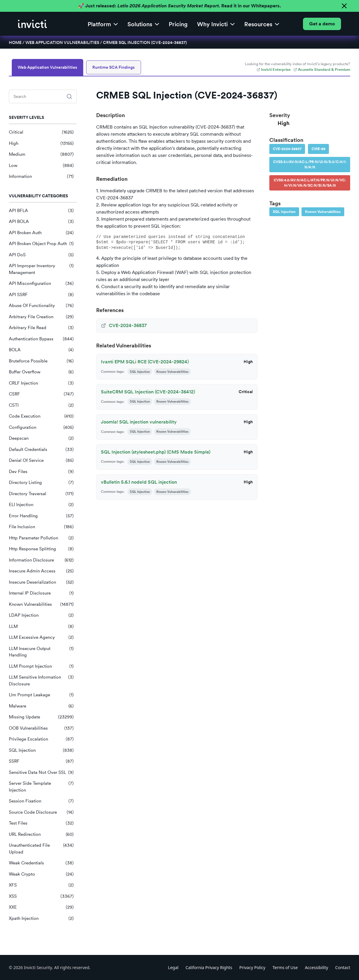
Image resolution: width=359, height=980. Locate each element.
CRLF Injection (41, 383)
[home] (32, 24)
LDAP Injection (41, 615)
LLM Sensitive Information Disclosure (41, 680)
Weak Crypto (41, 874)
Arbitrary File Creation (41, 316)
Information (41, 176)
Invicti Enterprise (274, 69)
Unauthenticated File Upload (41, 848)
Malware (41, 706)
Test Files (41, 823)
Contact (342, 967)
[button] (103, 24)
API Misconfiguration (41, 283)
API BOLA (41, 221)
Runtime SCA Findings (113, 67)
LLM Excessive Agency (41, 637)
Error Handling (41, 516)
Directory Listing (41, 482)
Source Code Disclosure (41, 812)
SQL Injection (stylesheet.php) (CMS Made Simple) (155, 452)
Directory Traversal (41, 493)
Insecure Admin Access (41, 571)
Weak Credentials (41, 863)
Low (41, 165)
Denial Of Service (41, 460)
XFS (41, 885)
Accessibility (316, 967)
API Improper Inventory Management (41, 269)
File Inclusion (41, 526)
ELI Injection (41, 504)
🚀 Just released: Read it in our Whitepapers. (179, 6)
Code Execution (41, 416)
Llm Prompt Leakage (41, 695)
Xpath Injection (41, 918)
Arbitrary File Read (41, 327)
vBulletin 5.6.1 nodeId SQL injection (139, 482)
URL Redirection (41, 834)
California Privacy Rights (209, 967)
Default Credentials (41, 449)
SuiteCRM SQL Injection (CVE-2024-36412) (148, 392)
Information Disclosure (41, 560)
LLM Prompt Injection (41, 666)
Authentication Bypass (41, 339)
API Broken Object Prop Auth (41, 243)
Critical (41, 132)
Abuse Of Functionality (41, 305)
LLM (41, 626)
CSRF (41, 394)
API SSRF (41, 294)
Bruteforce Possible (41, 361)
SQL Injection (41, 750)
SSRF (41, 761)
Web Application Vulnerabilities (62, 42)
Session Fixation (41, 801)
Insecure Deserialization (41, 582)
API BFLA (41, 210)
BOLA (41, 350)
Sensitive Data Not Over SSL (41, 772)
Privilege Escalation (41, 739)
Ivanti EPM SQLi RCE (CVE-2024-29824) (145, 362)
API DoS (41, 255)
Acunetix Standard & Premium (322, 69)
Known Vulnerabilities (41, 604)
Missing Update (41, 717)
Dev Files (41, 471)
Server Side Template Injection (41, 786)
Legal (173, 967)
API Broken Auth (41, 232)
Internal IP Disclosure (41, 593)
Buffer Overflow (41, 372)
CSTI (41, 405)
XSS (41, 896)
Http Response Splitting (41, 549)
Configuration (41, 427)
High (41, 143)
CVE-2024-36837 (287, 149)
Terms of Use (285, 967)
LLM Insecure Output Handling (41, 652)
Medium (41, 154)
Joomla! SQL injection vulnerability (139, 422)
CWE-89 (318, 149)
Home (15, 42)
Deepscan (41, 438)
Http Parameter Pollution (41, 538)
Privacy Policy (252, 967)
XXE (41, 907)
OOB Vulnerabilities (41, 728)
